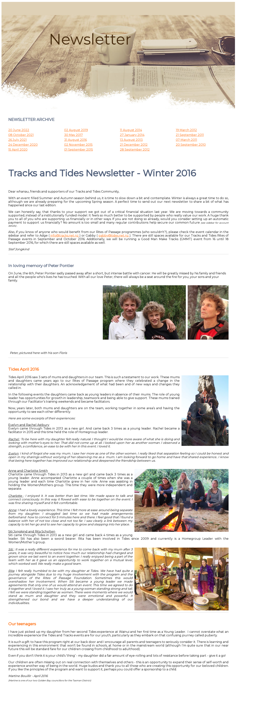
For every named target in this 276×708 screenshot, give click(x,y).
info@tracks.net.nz (64, 235)
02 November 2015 (78, 144)
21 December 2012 (134, 144)
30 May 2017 (73, 135)
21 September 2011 (190, 135)
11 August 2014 (131, 130)
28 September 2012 (135, 149)
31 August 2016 (75, 140)
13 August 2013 (131, 140)
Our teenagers (22, 623)
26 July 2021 (17, 140)
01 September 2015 (78, 149)
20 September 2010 (191, 144)
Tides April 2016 (23, 369)
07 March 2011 (186, 140)
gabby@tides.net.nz (114, 235)
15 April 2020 (17, 149)
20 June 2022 (18, 130)
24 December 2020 (23, 144)
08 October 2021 (21, 135)
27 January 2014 (132, 135)
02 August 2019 (76, 130)
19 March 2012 (186, 130)
